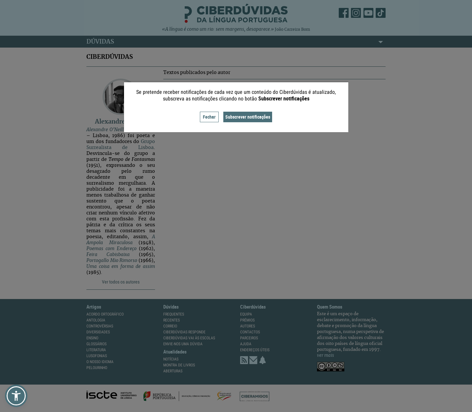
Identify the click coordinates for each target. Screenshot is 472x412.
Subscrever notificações (247, 117)
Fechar (209, 117)
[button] (16, 395)
